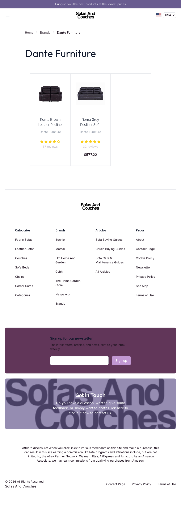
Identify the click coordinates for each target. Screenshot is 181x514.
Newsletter (143, 267)
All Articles (103, 271)
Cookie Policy (145, 258)
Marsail (60, 249)
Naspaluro (62, 294)
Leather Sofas (24, 249)
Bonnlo (60, 239)
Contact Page (145, 249)
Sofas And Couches (20, 486)
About (140, 239)
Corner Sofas (24, 286)
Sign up (121, 361)
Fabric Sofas (23, 239)
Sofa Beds (22, 267)
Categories (22, 295)
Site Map (142, 286)
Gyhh (59, 271)
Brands (45, 32)
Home (29, 32)
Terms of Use (145, 295)
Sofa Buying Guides (109, 239)
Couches (21, 258)
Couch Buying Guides (110, 249)
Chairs (19, 276)
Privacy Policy (145, 276)
